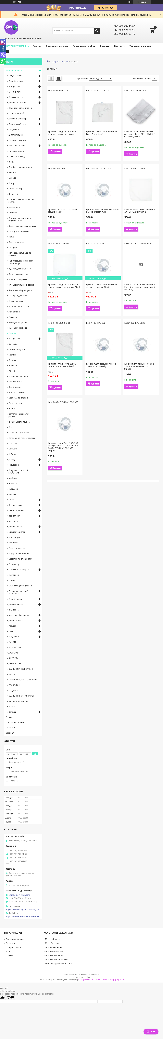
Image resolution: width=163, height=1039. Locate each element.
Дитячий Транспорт (18, 118)
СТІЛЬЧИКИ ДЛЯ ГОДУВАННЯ (22, 679)
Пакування (13, 636)
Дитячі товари (15, 526)
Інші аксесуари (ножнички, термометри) (20, 262)
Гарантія (105, 45)
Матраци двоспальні (18, 701)
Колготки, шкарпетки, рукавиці (19, 415)
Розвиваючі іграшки (17, 279)
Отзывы (9, 717)
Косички (12, 360)
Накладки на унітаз (17, 322)
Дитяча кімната (15, 620)
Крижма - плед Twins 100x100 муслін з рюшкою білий (101, 285)
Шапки (11, 408)
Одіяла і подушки (16, 349)
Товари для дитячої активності (18, 592)
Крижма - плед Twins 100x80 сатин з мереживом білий (62, 132)
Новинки (12, 365)
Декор (11, 183)
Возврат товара (13, 947)
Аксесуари (13, 521)
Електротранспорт (17, 532)
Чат (151, 1031)
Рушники (12, 317)
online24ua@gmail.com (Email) (59, 963)
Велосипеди (14, 207)
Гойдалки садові (16, 151)
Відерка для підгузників (19, 268)
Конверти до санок (17, 295)
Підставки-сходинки (17, 327)
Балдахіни (13, 344)
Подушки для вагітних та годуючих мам (20, 219)
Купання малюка (16, 242)
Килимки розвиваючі (18, 274)
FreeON (12, 642)
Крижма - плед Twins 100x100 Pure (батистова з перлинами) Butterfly (139, 287)
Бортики (12, 354)
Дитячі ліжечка (15, 81)
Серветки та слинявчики (20, 558)
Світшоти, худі (15, 403)
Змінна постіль (15, 381)
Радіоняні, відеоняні (18, 140)
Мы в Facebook (52, 943)
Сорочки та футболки (19, 432)
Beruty (11, 706)
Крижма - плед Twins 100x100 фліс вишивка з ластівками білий (64, 285)
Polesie (11, 370)
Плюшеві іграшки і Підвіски (21, 284)
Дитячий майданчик (18, 124)
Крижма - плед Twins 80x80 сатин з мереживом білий (62, 365)
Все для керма (15, 505)
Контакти (119, 45)
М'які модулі (14, 537)
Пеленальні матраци (18, 376)
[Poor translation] (10, 997)
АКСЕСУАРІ (13, 652)
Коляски (12, 712)
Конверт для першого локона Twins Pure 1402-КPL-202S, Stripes (139, 366)
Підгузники (13, 575)
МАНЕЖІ (12, 674)
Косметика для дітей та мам (22, 226)
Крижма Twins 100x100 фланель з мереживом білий (102, 210)
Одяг (10, 631)
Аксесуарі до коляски (18, 306)
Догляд (11, 459)
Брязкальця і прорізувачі (20, 290)
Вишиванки (13, 609)
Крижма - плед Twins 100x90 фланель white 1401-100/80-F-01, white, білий (140, 134)
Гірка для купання (16, 548)
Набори (12, 454)
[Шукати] (97, 31)
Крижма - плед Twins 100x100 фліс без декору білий (139, 210)
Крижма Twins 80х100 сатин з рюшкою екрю (63, 210)
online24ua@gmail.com (19, 895)
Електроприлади (16, 510)
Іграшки (12, 626)
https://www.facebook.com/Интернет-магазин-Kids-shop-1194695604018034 (23, 916)
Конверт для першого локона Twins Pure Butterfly (101, 365)
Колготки (13, 443)
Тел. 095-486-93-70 (54, 947)
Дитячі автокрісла (17, 102)
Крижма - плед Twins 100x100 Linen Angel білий (101, 132)
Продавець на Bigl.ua (81, 977)
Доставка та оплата (57, 45)
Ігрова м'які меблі (16, 113)
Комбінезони (14, 387)
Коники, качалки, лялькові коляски (21, 200)
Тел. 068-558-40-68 (54, 951)
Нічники (12, 172)
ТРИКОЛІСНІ (14, 685)
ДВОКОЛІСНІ (14, 663)
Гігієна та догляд (16, 156)
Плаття (12, 427)
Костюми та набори (18, 397)
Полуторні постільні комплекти (18, 471)
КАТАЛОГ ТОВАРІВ (16, 45)
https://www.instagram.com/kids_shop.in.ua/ (23, 909)
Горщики (12, 247)
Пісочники (13, 542)
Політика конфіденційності (113, 980)
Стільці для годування (19, 231)
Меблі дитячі (14, 91)
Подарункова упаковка (19, 553)
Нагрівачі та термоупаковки (21, 438)
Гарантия (10, 727)
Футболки (13, 478)
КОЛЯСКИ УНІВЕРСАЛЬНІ (20, 669)
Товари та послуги (60, 61)
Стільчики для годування (20, 108)
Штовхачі (13, 194)
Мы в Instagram (52, 939)
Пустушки (13, 489)
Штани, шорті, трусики (19, 421)
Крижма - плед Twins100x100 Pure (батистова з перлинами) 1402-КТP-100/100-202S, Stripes (63, 447)
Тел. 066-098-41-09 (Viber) (57, 959)
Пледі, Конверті (15, 301)
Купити (56, 151)
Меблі (11, 499)
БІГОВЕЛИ (13, 658)
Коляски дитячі (15, 97)
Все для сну (14, 86)
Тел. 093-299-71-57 (54, 955)
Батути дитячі (15, 75)
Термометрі (14, 564)
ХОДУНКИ (13, 690)
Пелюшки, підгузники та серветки (19, 254)
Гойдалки (13, 212)
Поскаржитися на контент (89, 980)
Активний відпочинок (18, 615)
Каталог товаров (14, 70)
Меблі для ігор (15, 188)
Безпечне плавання (17, 145)
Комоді (11, 580)
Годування (13, 129)
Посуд (11, 236)
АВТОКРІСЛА (14, 647)
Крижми (12, 333)
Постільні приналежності (20, 167)
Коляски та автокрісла (19, 569)
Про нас (37, 45)
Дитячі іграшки (15, 134)
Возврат (10, 732)
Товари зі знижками (140, 45)
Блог (8, 951)
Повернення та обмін (84, 45)
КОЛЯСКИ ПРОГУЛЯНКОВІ (21, 695)
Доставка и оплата (15, 722)
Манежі (12, 177)
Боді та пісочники (16, 392)
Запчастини (14, 311)
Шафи (11, 161)
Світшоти (13, 448)
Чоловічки (13, 483)
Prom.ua (95, 974)
